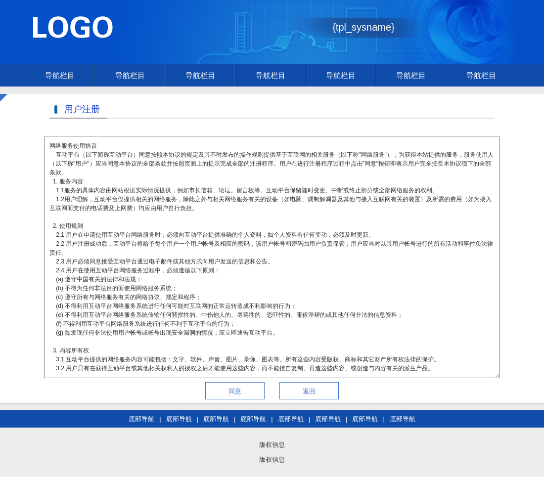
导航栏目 (60, 75)
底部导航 (141, 419)
